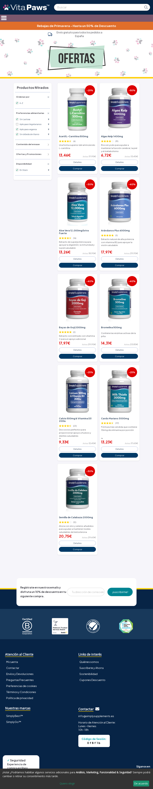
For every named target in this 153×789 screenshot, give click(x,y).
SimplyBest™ (14, 715)
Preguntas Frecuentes (20, 680)
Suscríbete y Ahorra (91, 667)
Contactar (12, 667)
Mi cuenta (12, 661)
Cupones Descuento (92, 680)
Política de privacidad (19, 698)
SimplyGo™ (13, 721)
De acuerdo (141, 783)
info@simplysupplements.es (96, 716)
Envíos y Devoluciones (19, 674)
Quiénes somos (89, 661)
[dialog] (76, 779)
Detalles (77, 162)
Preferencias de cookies (21, 686)
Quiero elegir (67, 783)
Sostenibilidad (88, 674)
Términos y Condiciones (21, 692)
